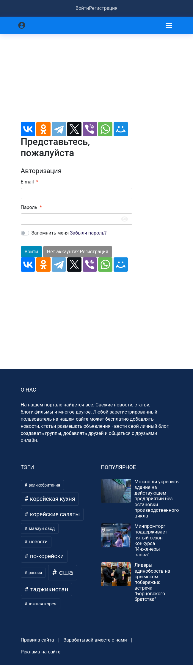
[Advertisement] (76, 80)
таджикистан (48, 589)
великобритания (44, 485)
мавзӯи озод (41, 528)
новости (38, 541)
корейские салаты (54, 514)
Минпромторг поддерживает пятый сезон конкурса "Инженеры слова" (150, 540)
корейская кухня (52, 498)
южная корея (42, 604)
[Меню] (169, 25)
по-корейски (46, 556)
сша (65, 572)
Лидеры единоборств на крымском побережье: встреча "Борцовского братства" (152, 582)
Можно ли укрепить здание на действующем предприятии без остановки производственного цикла (156, 499)
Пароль (29, 207)
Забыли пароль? (88, 233)
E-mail (27, 182)
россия (35, 572)
